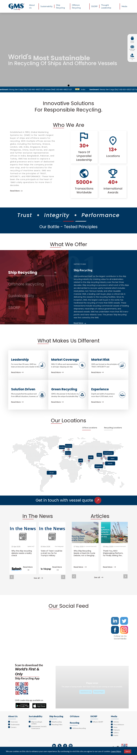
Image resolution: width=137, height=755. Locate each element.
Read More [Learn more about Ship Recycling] (80, 323)
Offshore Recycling (79, 728)
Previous (12, 577)
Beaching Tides (57, 724)
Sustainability (35, 716)
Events (116, 735)
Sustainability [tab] (22, 296)
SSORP (93, 716)
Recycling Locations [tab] (113, 427)
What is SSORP (98, 722)
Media (114, 716)
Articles (116, 722)
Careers (13, 727)
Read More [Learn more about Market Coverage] (57, 372)
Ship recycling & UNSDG (36, 723)
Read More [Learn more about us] (16, 191)
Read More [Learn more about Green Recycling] (57, 402)
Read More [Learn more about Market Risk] (97, 372)
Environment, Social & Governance (38, 727)
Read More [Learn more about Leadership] (17, 372)
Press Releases (119, 724)
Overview (14, 722)
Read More (80, 567)
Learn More (116, 751)
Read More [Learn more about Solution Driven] (17, 402)
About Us (13, 716)
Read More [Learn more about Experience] (97, 402)
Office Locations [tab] (89, 427)
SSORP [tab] (16, 307)
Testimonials (15, 724)
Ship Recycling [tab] (32, 272)
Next (63, 577)
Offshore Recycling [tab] (27, 284)
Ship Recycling (56, 716)
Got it (128, 751)
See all (38, 578)
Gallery (116, 733)
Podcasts (117, 730)
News (115, 727)
